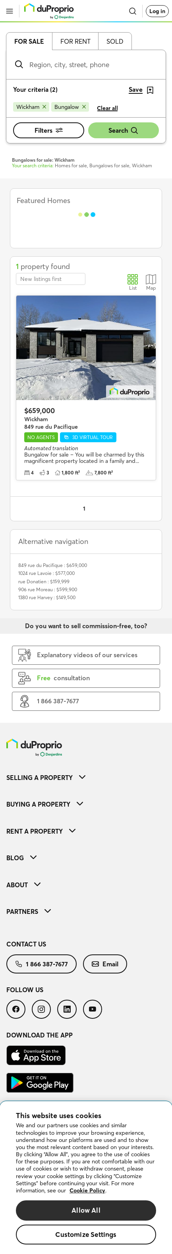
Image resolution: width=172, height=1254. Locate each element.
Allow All (86, 1210)
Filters (49, 130)
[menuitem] (86, 777)
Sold (115, 41)
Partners (28, 911)
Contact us (26, 944)
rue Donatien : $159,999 (44, 581)
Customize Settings (85, 1234)
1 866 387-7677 (41, 964)
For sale (29, 41)
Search (123, 130)
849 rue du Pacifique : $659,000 (52, 565)
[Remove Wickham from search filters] (31, 107)
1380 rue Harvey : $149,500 (46, 597)
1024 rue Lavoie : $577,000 (46, 573)
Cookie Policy (87, 1190)
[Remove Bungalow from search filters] (70, 107)
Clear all (107, 108)
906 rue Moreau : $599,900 (47, 589)
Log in (157, 11)
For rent (75, 41)
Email (105, 964)
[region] (86, 1177)
